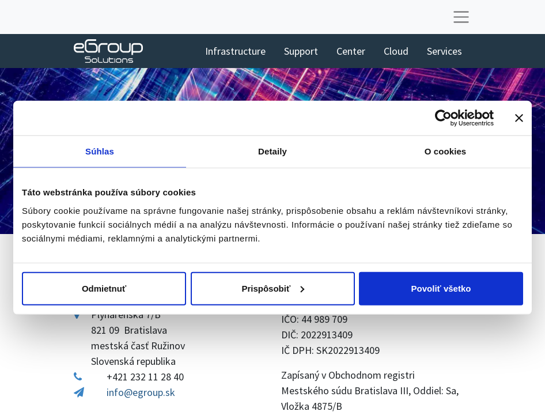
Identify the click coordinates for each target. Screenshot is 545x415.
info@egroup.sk (141, 392)
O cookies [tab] (446, 151)
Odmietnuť (104, 288)
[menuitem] (235, 51)
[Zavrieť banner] (519, 118)
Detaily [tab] (272, 151)
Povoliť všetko (441, 288)
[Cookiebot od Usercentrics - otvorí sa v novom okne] (443, 118)
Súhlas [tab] (99, 151)
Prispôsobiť (272, 288)
